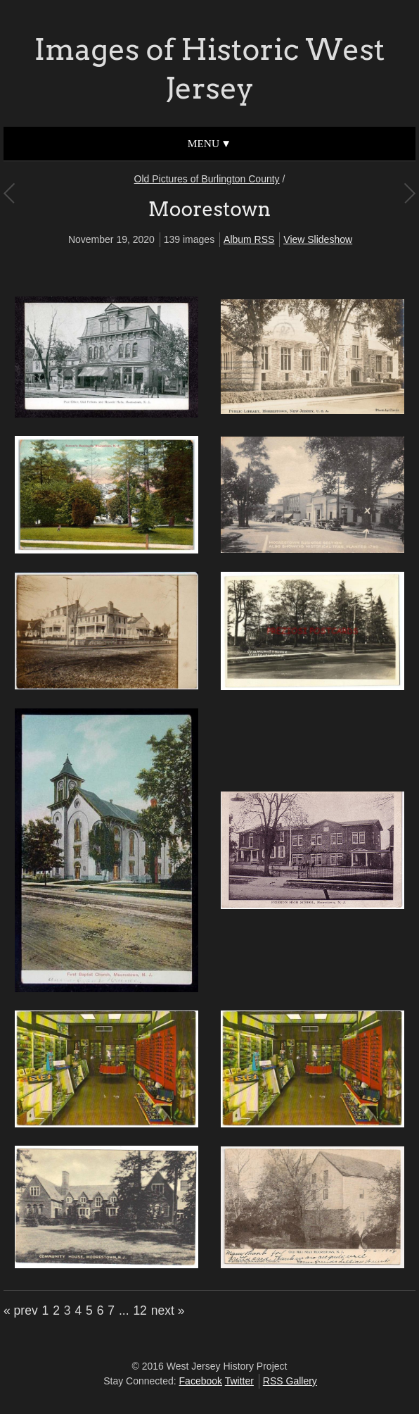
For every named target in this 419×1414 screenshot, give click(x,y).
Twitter (239, 1381)
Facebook (200, 1381)
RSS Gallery (290, 1381)
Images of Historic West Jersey (209, 69)
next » (168, 1310)
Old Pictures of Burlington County (207, 178)
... (124, 1310)
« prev (21, 1310)
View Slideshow (317, 239)
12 (139, 1310)
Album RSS (249, 239)
